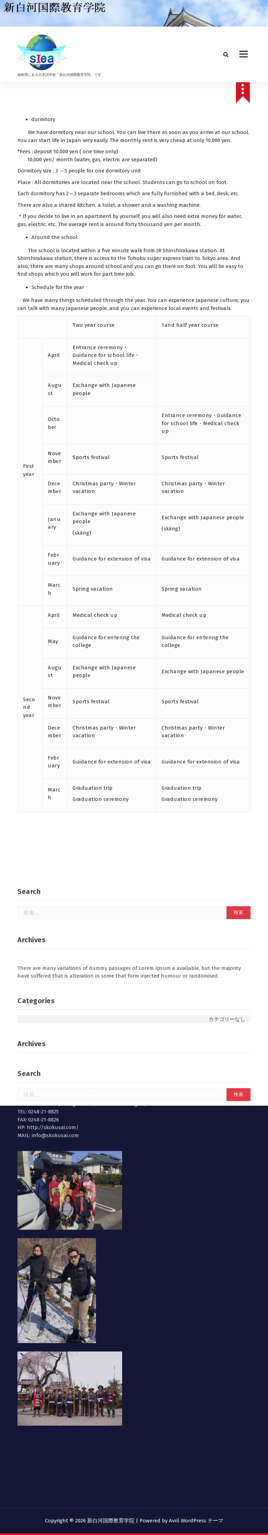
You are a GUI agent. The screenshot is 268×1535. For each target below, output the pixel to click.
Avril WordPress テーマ (196, 1521)
